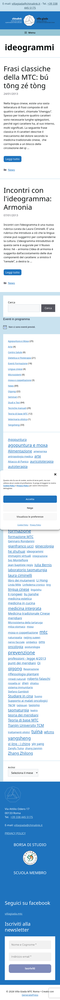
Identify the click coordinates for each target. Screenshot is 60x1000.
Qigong (12, 391)
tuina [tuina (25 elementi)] (37, 731)
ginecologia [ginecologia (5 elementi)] (44, 546)
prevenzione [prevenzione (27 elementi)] (21, 652)
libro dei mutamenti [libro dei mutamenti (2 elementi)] (21, 580)
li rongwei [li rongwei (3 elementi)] (15, 594)
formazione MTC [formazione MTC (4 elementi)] (20, 536)
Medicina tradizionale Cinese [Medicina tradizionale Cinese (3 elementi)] (29, 613)
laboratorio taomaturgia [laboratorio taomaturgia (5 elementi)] (27, 569)
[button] (55, 474)
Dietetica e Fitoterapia (19, 357)
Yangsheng (14, 424)
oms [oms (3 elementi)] (42, 642)
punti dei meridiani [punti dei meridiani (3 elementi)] (22, 663)
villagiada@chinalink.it (26, 3)
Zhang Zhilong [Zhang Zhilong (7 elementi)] (20, 753)
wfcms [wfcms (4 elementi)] (49, 732)
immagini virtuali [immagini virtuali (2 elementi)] (19, 556)
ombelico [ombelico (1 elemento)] (31, 642)
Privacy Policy (23, 485)
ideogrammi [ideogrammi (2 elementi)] (35, 551)
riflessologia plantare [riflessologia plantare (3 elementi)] (23, 674)
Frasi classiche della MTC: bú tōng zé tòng (27, 77)
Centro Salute (15, 352)
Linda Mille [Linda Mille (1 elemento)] (14, 584)
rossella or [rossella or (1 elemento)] (14, 683)
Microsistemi (14, 374)
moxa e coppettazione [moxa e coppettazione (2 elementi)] (23, 632)
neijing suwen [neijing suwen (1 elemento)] (32, 637)
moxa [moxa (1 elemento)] (30, 626)
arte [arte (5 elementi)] (37, 456)
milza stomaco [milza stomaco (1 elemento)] (16, 626)
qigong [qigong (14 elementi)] (15, 668)
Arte (10, 346)
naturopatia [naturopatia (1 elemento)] (15, 637)
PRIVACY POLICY (15, 833)
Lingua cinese (15, 368)
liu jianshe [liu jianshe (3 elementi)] (31, 594)
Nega (30, 507)
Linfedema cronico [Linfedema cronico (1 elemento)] (34, 584)
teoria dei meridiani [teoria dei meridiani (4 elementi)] (23, 715)
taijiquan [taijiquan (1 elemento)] (22, 705)
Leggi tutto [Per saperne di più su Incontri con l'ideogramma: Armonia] (13, 272)
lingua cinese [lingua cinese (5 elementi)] (18, 589)
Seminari (12, 396)
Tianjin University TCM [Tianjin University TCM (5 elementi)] (26, 725)
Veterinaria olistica (17, 419)
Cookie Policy (9, 485)
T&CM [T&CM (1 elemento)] (11, 705)
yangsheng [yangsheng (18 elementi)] (19, 738)
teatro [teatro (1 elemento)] (34, 710)
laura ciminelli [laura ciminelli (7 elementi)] (20, 575)
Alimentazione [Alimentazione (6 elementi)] (20, 450)
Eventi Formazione (17, 363)
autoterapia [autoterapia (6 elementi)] (18, 466)
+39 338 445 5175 (22, 817)
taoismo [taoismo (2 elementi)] (34, 705)
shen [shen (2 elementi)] (25, 683)
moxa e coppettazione (19, 380)
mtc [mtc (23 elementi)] (44, 632)
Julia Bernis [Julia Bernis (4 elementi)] (43, 565)
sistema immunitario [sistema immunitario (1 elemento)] (20, 687)
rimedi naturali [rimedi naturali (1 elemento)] (17, 679)
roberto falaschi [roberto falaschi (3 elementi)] (38, 679)
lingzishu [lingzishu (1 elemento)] (36, 589)
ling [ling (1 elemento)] (48, 584)
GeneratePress (30, 994)
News (11, 170)
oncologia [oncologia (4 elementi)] (15, 646)
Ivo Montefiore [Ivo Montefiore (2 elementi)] (18, 560)
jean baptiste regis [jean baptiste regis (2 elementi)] (20, 565)
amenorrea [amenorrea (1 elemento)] (40, 451)
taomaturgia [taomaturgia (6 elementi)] (18, 709)
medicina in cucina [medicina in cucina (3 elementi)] (21, 603)
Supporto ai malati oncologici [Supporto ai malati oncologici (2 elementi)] (28, 701)
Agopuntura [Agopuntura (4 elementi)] (17, 439)
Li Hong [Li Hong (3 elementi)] (42, 580)
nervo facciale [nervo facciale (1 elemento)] (16, 642)
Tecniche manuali (17, 408)
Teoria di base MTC (18, 413)
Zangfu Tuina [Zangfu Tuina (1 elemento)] (16, 748)
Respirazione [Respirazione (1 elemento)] (31, 669)
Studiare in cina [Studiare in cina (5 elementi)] (20, 696)
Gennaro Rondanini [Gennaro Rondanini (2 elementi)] (21, 541)
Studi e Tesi (14, 402)
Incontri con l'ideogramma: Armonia (28, 198)
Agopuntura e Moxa (18, 341)
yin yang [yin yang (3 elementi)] (38, 744)
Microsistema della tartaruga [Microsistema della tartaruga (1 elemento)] (25, 622)
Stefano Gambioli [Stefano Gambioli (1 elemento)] (18, 691)
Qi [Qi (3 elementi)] (38, 663)
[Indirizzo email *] (30, 956)
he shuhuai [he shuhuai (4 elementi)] (16, 551)
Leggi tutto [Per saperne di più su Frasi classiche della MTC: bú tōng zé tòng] (13, 159)
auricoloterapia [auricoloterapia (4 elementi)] (42, 461)
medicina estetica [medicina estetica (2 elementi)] (20, 598)
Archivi (11, 767)
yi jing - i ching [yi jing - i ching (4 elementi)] (19, 743)
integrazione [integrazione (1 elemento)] (40, 556)
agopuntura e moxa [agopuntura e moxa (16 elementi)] (28, 445)
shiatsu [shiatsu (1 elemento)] (34, 683)
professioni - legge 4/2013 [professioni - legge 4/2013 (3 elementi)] (27, 658)
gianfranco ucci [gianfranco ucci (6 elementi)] (21, 546)
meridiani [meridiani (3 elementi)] (15, 618)
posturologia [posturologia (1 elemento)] (32, 647)
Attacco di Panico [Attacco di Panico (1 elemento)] (18, 461)
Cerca (11, 302)
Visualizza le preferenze (30, 516)
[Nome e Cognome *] (30, 944)
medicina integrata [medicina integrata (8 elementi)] (24, 608)
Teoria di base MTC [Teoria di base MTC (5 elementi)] (23, 720)
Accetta (30, 499)
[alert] (31, 327)
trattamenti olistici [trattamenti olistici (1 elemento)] (19, 732)
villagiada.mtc (13, 913)
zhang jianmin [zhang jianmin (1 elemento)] (33, 748)
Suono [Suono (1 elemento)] (38, 696)
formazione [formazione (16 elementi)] (19, 531)
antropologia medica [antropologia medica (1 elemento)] (20, 456)
